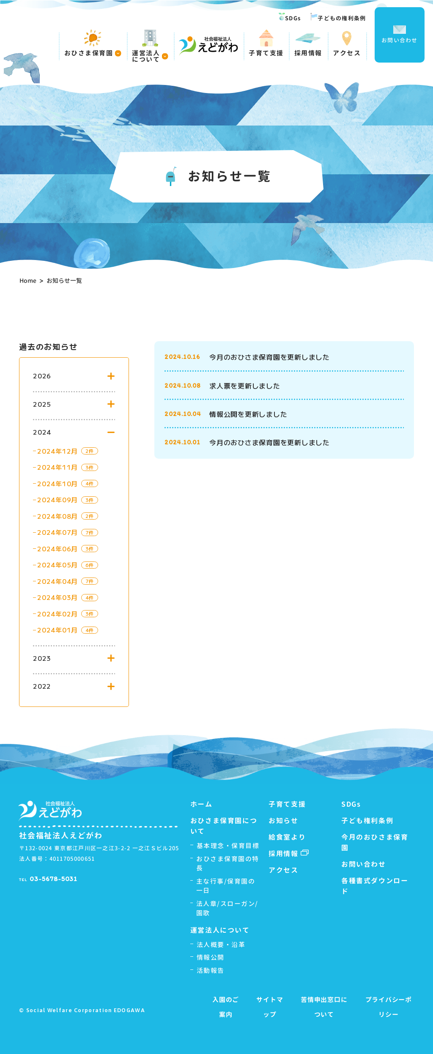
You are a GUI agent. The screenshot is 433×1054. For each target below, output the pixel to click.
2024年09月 (57, 499)
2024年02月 (57, 613)
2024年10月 (57, 483)
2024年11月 (57, 467)
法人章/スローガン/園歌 (227, 908)
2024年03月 (57, 597)
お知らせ (283, 820)
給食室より (287, 837)
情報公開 (211, 957)
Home (27, 281)
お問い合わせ (399, 34)
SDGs (290, 17)
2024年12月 (57, 450)
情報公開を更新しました (248, 414)
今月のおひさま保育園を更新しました (269, 357)
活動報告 (211, 970)
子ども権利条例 (367, 820)
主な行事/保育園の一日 (225, 886)
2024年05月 (57, 564)
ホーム (201, 804)
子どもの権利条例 (338, 17)
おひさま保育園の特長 (227, 863)
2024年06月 (57, 548)
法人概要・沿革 (221, 944)
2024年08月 (57, 516)
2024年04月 (57, 581)
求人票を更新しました (244, 386)
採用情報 (308, 43)
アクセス (347, 43)
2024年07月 (57, 532)
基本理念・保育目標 (228, 845)
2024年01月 (57, 629)
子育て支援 (266, 43)
